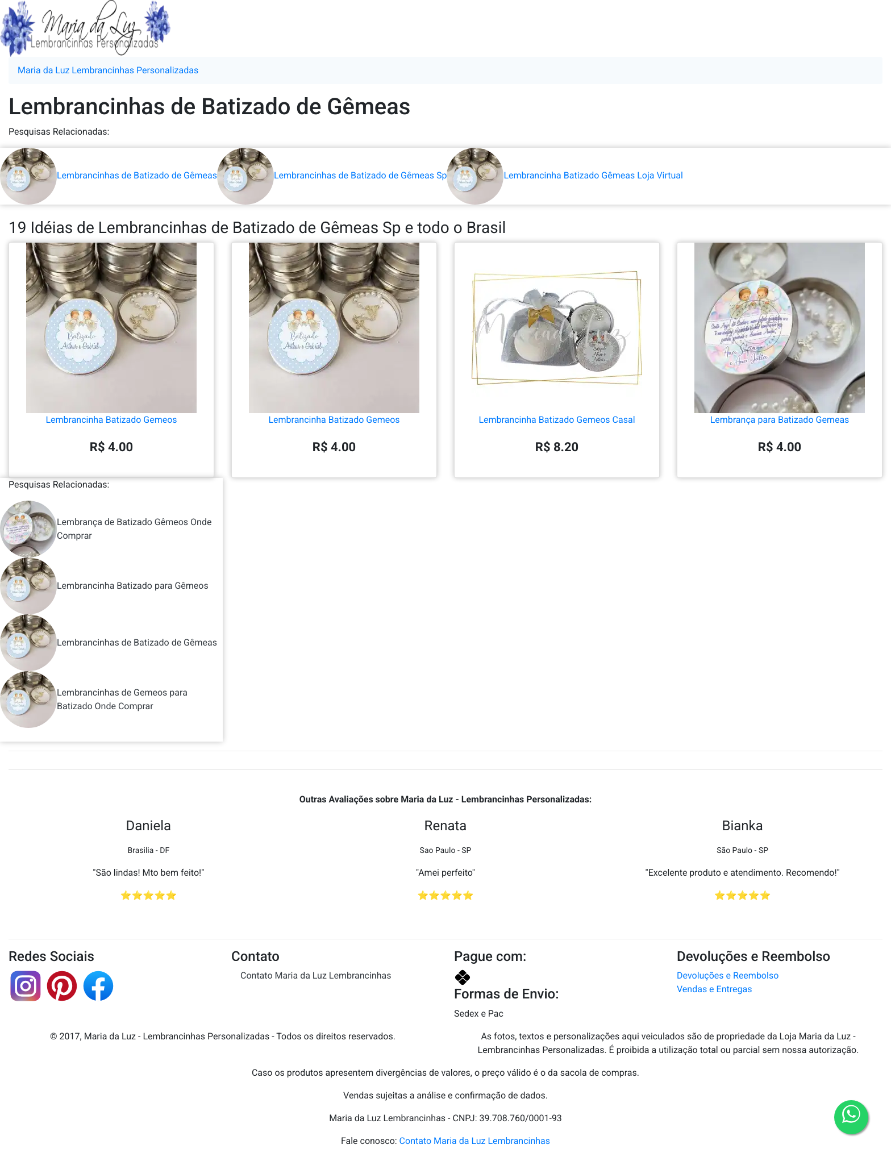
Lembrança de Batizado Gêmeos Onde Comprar (105, 529)
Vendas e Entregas (714, 989)
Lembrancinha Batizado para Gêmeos (104, 585)
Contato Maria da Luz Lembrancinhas (315, 975)
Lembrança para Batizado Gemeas (779, 373)
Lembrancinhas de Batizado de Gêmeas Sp (332, 175)
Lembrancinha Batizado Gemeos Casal (557, 373)
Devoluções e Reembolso (727, 975)
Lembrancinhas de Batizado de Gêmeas (108, 175)
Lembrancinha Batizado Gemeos (111, 373)
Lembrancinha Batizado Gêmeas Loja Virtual (565, 175)
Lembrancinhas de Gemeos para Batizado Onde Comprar (94, 699)
